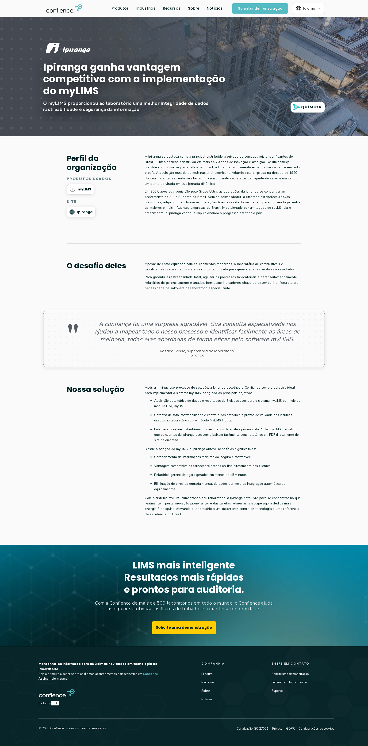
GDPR (290, 729)
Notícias (215, 8)
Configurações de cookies (316, 729)
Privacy (277, 729)
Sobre (193, 8)
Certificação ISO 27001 (252, 729)
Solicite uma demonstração (184, 627)
